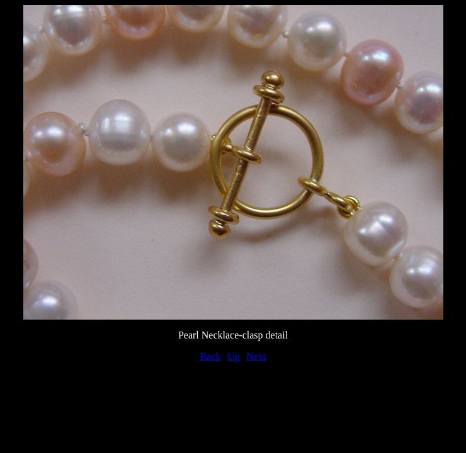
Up (233, 356)
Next (256, 356)
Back (210, 356)
